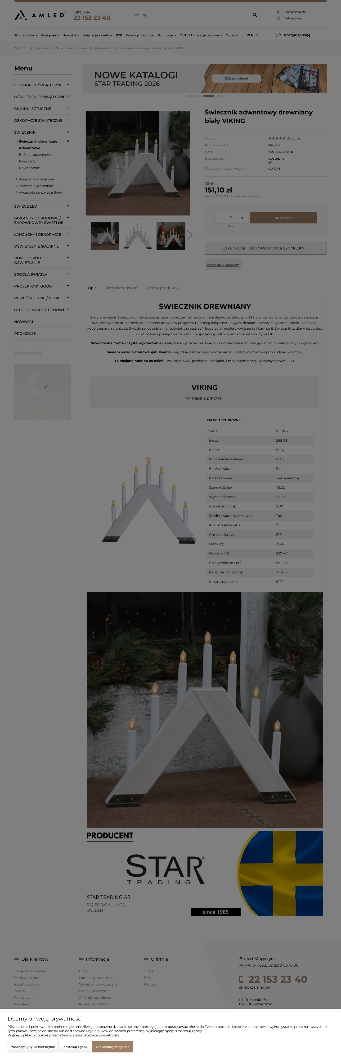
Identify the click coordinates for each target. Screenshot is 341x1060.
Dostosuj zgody (75, 1047)
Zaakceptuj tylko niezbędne (33, 1047)
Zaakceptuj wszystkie (113, 1047)
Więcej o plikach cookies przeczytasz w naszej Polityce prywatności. (64, 1035)
